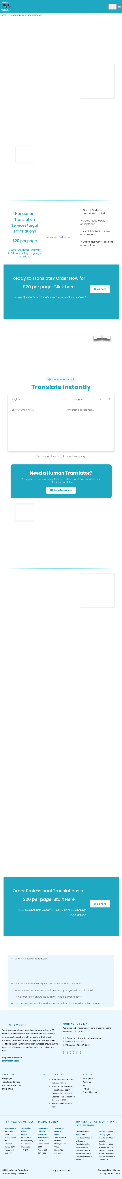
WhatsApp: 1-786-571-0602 (76, 1045)
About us (87, 1082)
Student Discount (90, 1092)
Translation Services (11, 1082)
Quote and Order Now (58, 237)
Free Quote (88, 1078)
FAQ (84, 1085)
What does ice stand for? (63, 1079)
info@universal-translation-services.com (82, 1038)
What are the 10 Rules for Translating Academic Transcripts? (63, 1090)
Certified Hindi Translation (63, 1096)
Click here (100, 289)
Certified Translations (11, 1085)
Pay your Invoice (61, 1170)
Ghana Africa (58, 1103)
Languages (7, 1078)
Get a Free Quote (61, 490)
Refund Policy (114, 1173)
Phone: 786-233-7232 (73, 1041)
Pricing (86, 1089)
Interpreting (7, 1089)
